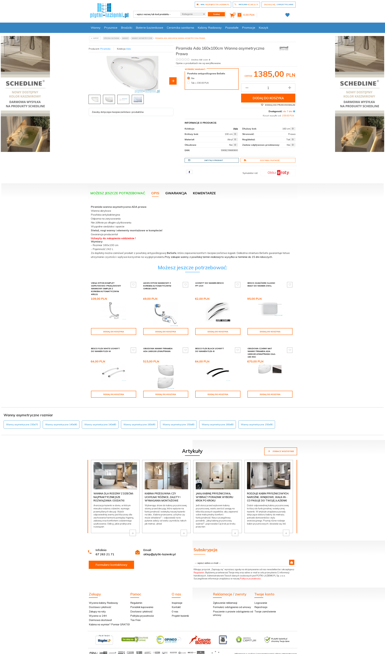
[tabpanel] (192, 231)
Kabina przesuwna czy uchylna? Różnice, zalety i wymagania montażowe (162, 494)
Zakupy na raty (97, 608)
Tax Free (135, 617)
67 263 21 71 (105, 551)
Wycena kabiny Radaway (103, 600)
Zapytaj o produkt (205, 160)
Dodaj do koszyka (268, 98)
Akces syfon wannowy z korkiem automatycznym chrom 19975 (157, 286)
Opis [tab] (155, 193)
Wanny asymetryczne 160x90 (139, 421)
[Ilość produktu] (268, 88)
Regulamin (199, 569)
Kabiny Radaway (210, 27)
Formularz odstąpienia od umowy (232, 604)
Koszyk (263, 27)
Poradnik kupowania (141, 604)
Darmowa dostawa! (100, 617)
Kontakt (176, 604)
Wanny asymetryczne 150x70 (22, 421)
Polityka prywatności (142, 613)
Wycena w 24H (98, 613)
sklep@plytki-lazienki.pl (159, 551)
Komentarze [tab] (204, 193)
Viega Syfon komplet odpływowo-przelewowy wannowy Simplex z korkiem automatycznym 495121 (106, 288)
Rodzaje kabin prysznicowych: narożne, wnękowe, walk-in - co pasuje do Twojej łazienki (268, 494)
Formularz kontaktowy (111, 562)
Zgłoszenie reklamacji (225, 600)
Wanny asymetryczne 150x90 (257, 421)
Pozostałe (231, 27)
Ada (128, 48)
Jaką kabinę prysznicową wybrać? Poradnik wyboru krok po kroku (214, 494)
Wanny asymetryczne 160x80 (217, 421)
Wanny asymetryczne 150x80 (178, 421)
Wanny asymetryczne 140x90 (61, 421)
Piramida (105, 48)
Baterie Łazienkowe (149, 27)
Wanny (96, 27)
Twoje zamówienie (265, 608)
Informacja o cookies (245, 651)
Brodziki (126, 27)
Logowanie (260, 600)
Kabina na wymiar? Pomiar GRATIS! (109, 621)
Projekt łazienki (180, 613)
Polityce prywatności (250, 575)
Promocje (248, 27)
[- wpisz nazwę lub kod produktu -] (155, 14)
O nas (175, 608)
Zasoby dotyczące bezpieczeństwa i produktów (118, 112)
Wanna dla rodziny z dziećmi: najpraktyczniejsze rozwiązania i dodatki (113, 494)
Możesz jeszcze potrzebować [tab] (117, 193)
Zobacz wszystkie (280, 448)
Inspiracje (177, 600)
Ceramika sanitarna (180, 27)
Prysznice (110, 27)
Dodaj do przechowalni (278, 104)
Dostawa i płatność (262, 160)
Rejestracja (260, 604)
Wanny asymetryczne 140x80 (100, 421)
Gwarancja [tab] (176, 193)
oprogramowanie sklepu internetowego (277, 651)
